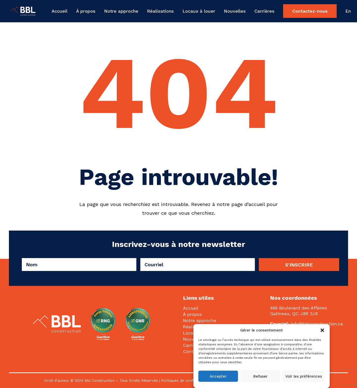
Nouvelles (235, 11)
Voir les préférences (303, 376)
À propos (85, 11)
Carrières (264, 11)
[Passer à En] (346, 11)
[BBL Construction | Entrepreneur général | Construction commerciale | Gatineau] (18, 11)
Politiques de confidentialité (186, 380)
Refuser (260, 376)
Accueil (59, 11)
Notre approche (121, 11)
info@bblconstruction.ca (317, 323)
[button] (322, 330)
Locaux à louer (198, 11)
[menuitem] (61, 11)
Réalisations (160, 11)
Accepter (218, 376)
